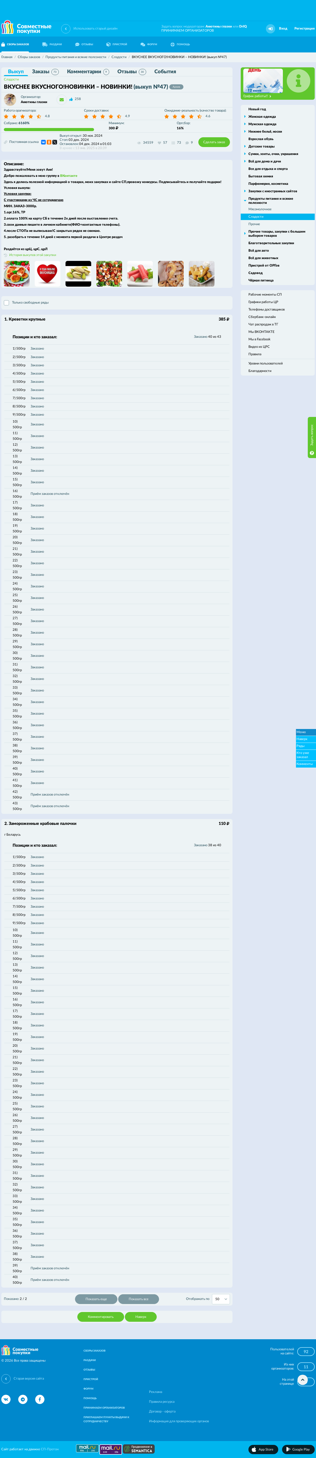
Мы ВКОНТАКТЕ (261, 332)
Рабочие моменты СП (265, 294)
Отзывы (131, 72)
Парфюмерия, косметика (268, 184)
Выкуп (16, 71)
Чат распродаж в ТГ (263, 324)
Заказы (45, 72)
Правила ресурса (161, 1402)
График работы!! (257, 96)
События (165, 71)
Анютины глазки (219, 26)
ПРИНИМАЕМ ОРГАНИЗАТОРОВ (187, 30)
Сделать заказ (214, 142)
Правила (254, 354)
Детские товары (261, 146)
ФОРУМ (149, 44)
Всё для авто (258, 250)
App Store (266, 1449)
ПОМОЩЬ (180, 44)
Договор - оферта (162, 1411)
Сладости (11, 79)
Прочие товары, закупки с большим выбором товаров (276, 234)
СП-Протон (50, 1449)
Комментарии (88, 72)
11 (306, 1367)
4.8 (47, 116)
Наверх (140, 1317)
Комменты (304, 764)
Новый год (257, 109)
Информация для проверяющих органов (179, 1421)
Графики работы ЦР (263, 302)
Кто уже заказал (302, 755)
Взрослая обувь (260, 139)
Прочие (254, 224)
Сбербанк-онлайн (262, 317)
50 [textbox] (217, 1299)
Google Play (301, 1449)
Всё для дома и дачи (264, 161)
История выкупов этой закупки (32, 255)
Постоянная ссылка (21, 142)
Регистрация (304, 28)
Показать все (138, 1299)
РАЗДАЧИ (52, 44)
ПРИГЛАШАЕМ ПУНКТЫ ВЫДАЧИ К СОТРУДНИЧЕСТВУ (106, 1419)
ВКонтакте (68, 176)
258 (78, 99)
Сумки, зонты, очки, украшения (273, 154)
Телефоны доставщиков (266, 309)
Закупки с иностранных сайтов (272, 191)
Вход (283, 28)
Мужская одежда (262, 124)
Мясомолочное (260, 209)
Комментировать (101, 1317)
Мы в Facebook (259, 339)
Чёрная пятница (261, 280)
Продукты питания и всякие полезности (270, 201)
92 (306, 1352)
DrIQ (243, 26)
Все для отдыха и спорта (268, 169)
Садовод (255, 273)
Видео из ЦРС (259, 347)
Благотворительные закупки (271, 243)
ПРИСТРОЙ (116, 44)
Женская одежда (262, 117)
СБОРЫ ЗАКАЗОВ (94, 1351)
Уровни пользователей (265, 363)
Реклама (155, 1392)
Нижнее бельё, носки (265, 131)
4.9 (127, 116)
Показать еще (96, 1299)
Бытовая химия (260, 176)
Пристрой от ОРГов (264, 265)
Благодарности (259, 371)
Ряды (300, 746)
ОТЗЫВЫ (84, 44)
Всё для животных (263, 258)
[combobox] (221, 1299)
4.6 (208, 116)
